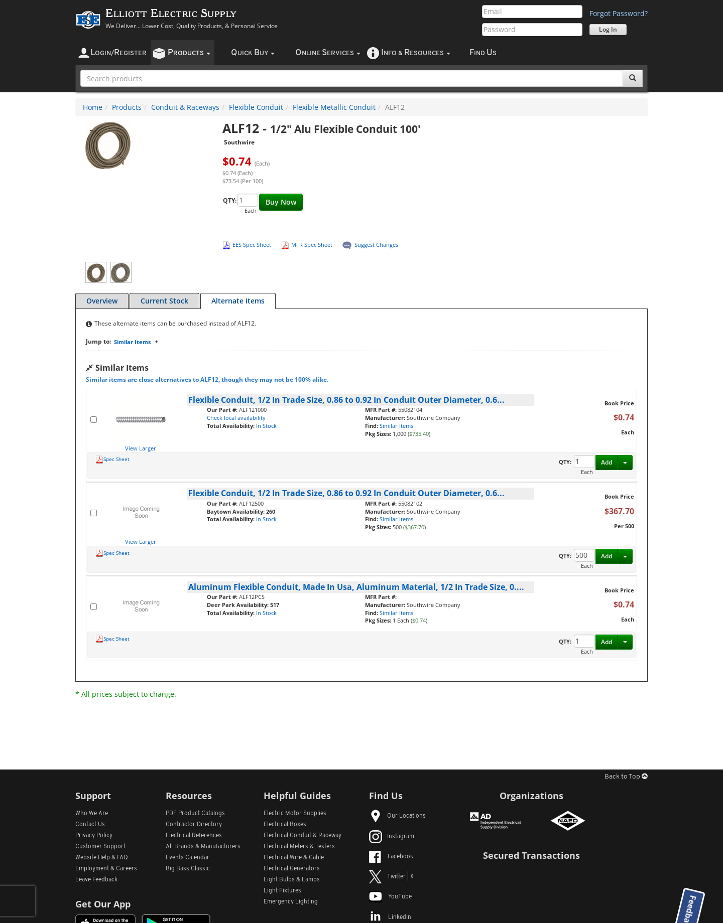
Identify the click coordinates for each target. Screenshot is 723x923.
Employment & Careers (106, 869)
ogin (118, 53)
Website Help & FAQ (101, 858)
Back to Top (626, 777)
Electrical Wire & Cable (294, 858)
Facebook (391, 857)
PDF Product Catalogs (195, 814)
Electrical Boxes (285, 825)
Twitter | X (391, 877)
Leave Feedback (96, 880)
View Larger (140, 448)
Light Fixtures (282, 891)
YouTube (390, 897)
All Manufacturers (203, 847)
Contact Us (90, 825)
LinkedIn (390, 917)
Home (92, 107)
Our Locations (397, 816)
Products (127, 107)
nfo (415, 53)
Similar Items (132, 342)
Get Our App (103, 904)
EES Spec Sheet (251, 244)
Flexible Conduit (256, 107)
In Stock (266, 425)
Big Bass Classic (188, 869)
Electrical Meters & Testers (299, 847)
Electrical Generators (292, 869)
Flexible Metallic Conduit (334, 107)
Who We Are (91, 814)
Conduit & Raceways (185, 107)
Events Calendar (187, 858)
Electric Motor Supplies (295, 814)
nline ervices (327, 53)
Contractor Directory (194, 825)
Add (606, 462)
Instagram (391, 837)
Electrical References (194, 836)
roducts (189, 53)
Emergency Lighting (291, 902)
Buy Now (281, 202)
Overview (101, 300)
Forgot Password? (618, 13)
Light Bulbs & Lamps (292, 880)
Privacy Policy (93, 836)
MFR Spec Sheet (311, 244)
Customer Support (100, 847)
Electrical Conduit (302, 836)
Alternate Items (238, 300)
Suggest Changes (376, 244)
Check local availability (236, 417)
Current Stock (164, 300)
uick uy (253, 53)
